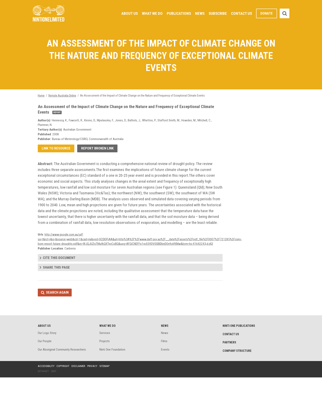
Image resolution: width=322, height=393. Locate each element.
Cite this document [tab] (60, 271)
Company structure (238, 366)
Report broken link (98, 152)
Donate (266, 13)
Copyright (63, 381)
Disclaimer (79, 381)
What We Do (149, 13)
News (198, 13)
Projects (105, 356)
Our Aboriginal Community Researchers (63, 365)
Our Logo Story (47, 348)
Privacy (94, 381)
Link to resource (56, 152)
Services (105, 348)
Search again (58, 306)
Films (164, 356)
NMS (54, 386)
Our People (45, 356)
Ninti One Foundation (112, 365)
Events (165, 365)
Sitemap (106, 381)
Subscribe (216, 13)
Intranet (43, 386)
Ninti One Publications (239, 340)
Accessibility (46, 381)
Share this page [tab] (56, 281)
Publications (176, 13)
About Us (126, 13)
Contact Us (241, 13)
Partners (230, 357)
